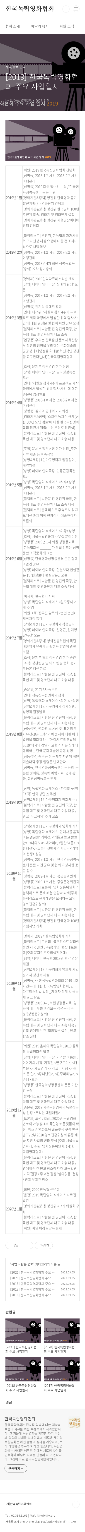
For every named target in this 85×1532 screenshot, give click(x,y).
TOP (76, 1504)
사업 (14, 1264)
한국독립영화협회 (29, 9)
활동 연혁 (27, 1264)
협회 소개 (12, 26)
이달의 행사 (40, 26)
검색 (66, 9)
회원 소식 (67, 26)
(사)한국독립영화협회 (18, 1504)
